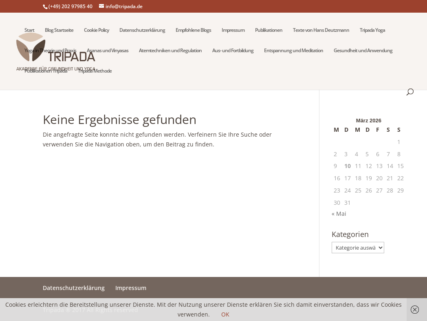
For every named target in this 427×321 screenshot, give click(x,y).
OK (225, 314)
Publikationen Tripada (45, 71)
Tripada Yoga (372, 30)
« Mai (339, 213)
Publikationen (268, 30)
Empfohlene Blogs (193, 30)
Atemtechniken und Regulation (170, 51)
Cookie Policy (96, 30)
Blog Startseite (59, 30)
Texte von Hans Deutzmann (321, 30)
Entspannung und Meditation (293, 51)
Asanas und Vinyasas (107, 51)
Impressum (233, 30)
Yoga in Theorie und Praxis (50, 51)
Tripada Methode (95, 71)
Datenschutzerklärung (142, 30)
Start (29, 30)
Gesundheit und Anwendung (363, 51)
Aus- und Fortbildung (232, 51)
